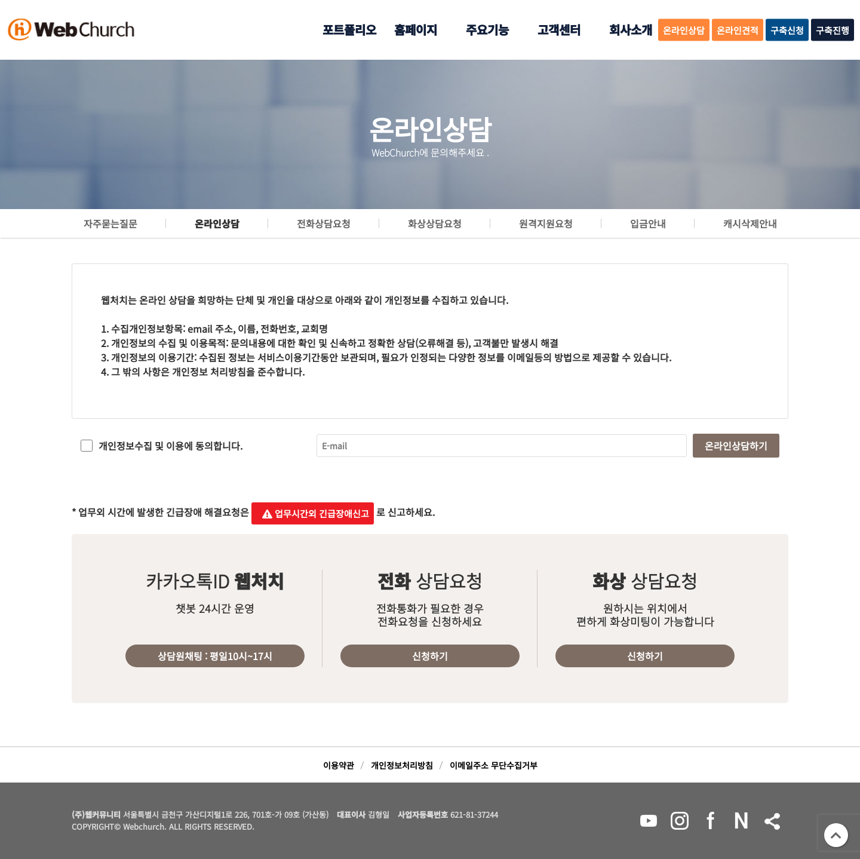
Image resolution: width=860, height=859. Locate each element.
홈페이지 (415, 29)
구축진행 (832, 30)
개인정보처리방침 (402, 765)
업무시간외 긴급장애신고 (312, 513)
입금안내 (648, 223)
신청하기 (430, 656)
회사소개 (630, 29)
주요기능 (487, 29)
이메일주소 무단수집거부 (494, 765)
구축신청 (787, 30)
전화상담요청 (324, 223)
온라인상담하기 (736, 445)
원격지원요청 (546, 223)
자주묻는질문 (110, 223)
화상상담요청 (435, 223)
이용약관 (338, 765)
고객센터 (559, 29)
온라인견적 (737, 30)
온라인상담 (684, 30)
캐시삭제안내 (750, 223)
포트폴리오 (349, 29)
